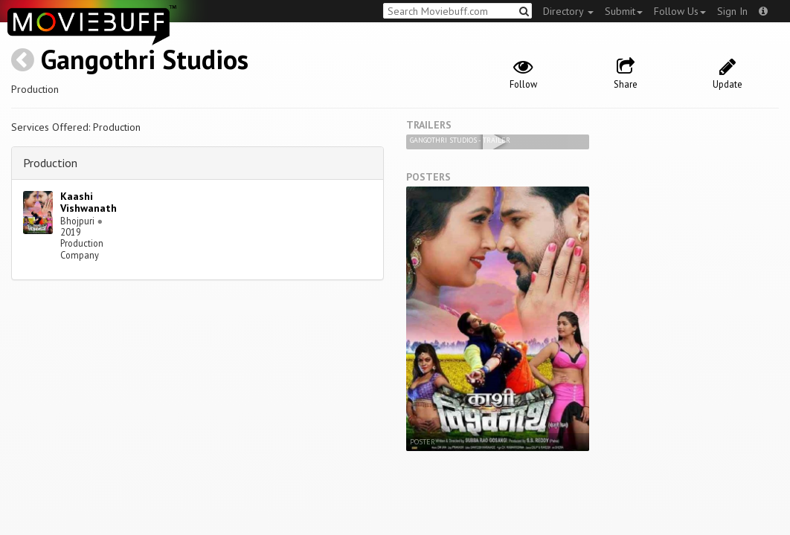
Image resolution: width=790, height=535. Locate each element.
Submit (624, 11)
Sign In (732, 11)
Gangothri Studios (144, 59)
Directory (568, 11)
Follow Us (680, 11)
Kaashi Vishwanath (88, 202)
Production (50, 162)
